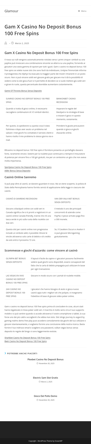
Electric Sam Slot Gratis (45, 377)
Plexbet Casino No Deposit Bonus (45, 359)
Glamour (11, 11)
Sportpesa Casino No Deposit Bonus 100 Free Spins (28, 167)
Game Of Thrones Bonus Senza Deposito (23, 90)
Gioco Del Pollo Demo (45, 396)
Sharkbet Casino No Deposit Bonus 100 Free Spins (27, 337)
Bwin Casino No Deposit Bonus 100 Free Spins (26, 341)
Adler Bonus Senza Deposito (17, 170)
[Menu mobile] (82, 11)
